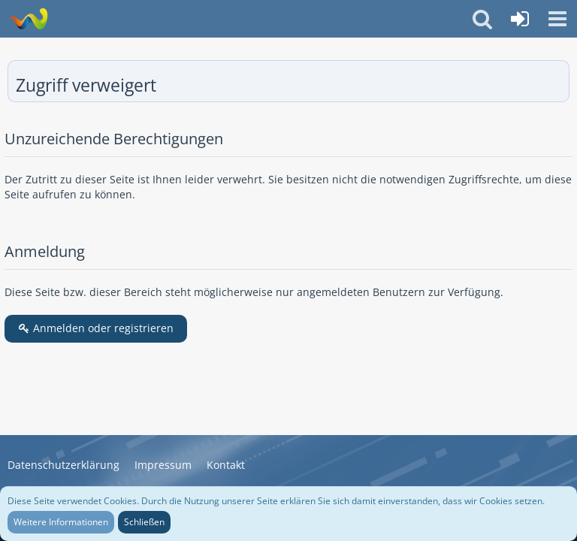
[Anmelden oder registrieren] (520, 19)
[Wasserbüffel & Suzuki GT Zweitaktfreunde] (28, 19)
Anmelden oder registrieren (96, 328)
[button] (557, 19)
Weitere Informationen (61, 521)
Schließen (144, 521)
